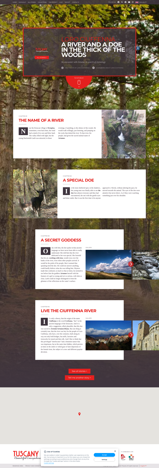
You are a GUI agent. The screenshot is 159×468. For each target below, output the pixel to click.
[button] (141, 2)
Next (131, 264)
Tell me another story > (79, 377)
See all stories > (79, 371)
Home (15, 2)
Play (61, 2)
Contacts (75, 2)
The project (53, 2)
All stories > (42, 57)
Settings (104, 459)
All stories (32, 2)
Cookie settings (49, 463)
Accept (104, 455)
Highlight (22, 2)
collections (42, 2)
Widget (67, 2)
